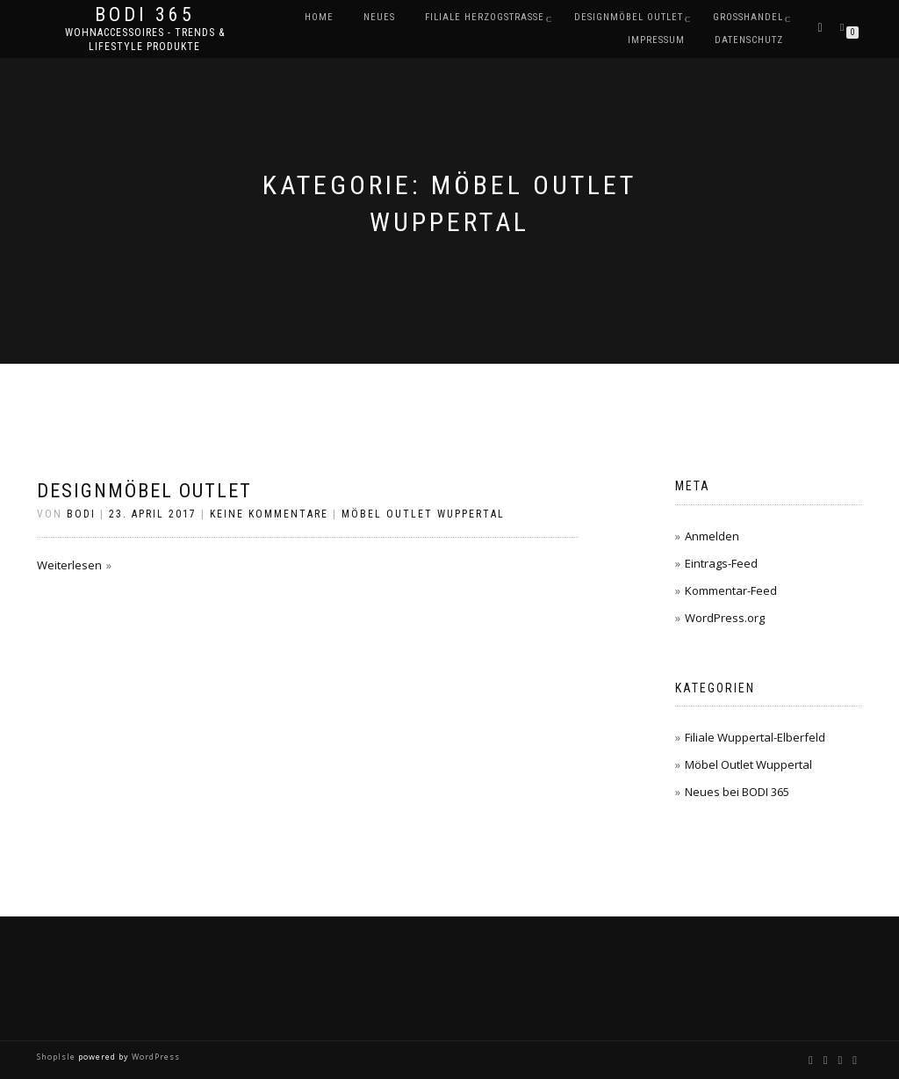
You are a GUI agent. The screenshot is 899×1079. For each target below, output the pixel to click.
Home (319, 17)
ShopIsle (57, 1056)
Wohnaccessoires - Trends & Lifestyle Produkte (145, 39)
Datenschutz (749, 40)
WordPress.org (725, 618)
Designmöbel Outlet (144, 491)
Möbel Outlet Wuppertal (423, 514)
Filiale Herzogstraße (484, 17)
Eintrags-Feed (721, 563)
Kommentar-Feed (731, 590)
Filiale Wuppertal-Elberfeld (755, 737)
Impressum (656, 40)
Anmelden (712, 536)
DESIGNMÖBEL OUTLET (628, 17)
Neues (379, 17)
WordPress (154, 1056)
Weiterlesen (69, 565)
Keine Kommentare (269, 514)
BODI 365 (145, 14)
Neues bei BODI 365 (737, 792)
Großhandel (748, 17)
